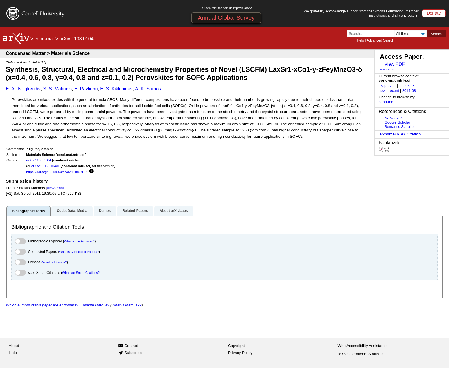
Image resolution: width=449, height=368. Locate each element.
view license (387, 69)
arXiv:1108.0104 (38, 160)
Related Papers (135, 211)
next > (408, 85)
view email (55, 188)
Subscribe (133, 353)
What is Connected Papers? (79, 251)
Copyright (236, 346)
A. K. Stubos (148, 88)
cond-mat (44, 38)
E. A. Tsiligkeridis (23, 88)
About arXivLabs (173, 211)
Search (436, 34)
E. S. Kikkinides (116, 88)
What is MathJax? (126, 305)
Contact (131, 346)
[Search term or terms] (372, 33)
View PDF (394, 64)
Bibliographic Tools (28, 211)
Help (360, 40)
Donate (434, 12)
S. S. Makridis (57, 88)
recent (394, 90)
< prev (386, 85)
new (382, 90)
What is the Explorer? (79, 241)
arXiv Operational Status (361, 354)
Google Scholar (397, 122)
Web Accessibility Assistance (363, 346)
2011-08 (409, 90)
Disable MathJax (95, 305)
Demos (105, 211)
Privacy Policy (240, 353)
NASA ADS (394, 118)
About (14, 346)
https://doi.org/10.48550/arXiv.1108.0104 (56, 172)
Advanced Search (380, 40)
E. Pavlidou (86, 88)
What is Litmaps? (54, 262)
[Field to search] (410, 33)
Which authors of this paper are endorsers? (42, 305)
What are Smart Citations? (81, 272)
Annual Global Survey (226, 18)
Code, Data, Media (72, 211)
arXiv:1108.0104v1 (45, 166)
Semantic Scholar (399, 126)
